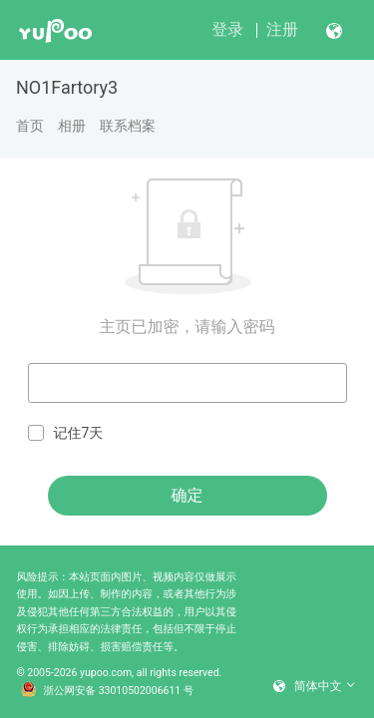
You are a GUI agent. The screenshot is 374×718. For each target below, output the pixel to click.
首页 (30, 126)
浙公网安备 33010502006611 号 (107, 691)
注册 (282, 29)
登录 (227, 29)
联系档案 (128, 126)
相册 (72, 126)
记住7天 (66, 433)
